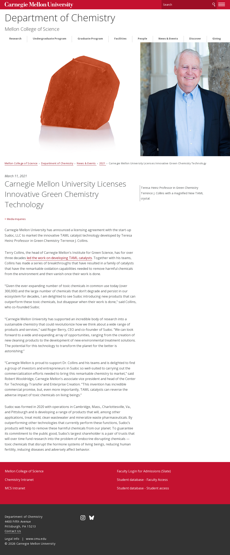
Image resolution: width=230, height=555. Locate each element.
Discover (195, 37)
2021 (102, 162)
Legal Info (12, 537)
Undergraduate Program (49, 37)
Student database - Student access (143, 487)
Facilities (120, 37)
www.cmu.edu (36, 537)
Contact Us (13, 530)
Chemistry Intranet (19, 478)
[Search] (189, 4)
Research (15, 37)
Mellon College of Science (32, 27)
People (142, 37)
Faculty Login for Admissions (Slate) (144, 469)
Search (214, 4)
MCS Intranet (15, 487)
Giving (216, 37)
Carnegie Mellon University (35, 4)
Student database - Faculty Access (142, 478)
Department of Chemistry (60, 16)
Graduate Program (90, 37)
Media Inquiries (16, 218)
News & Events (168, 37)
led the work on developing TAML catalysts (59, 256)
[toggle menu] (221, 3)
